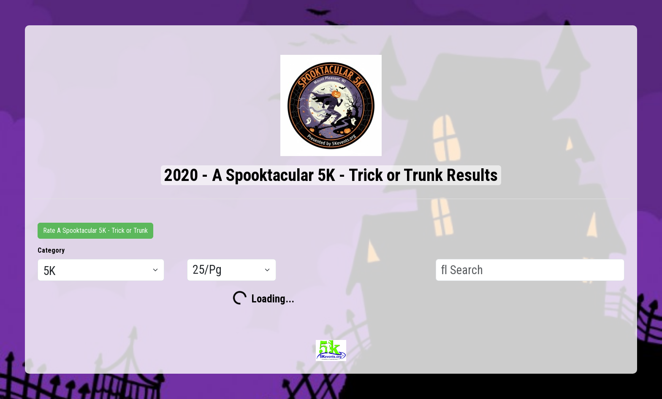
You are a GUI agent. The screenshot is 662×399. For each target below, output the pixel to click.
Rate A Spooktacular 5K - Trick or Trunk (95, 230)
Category (51, 250)
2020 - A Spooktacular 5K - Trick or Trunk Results (331, 175)
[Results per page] (232, 270)
